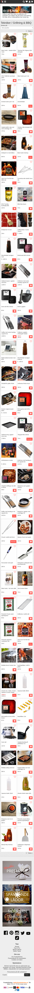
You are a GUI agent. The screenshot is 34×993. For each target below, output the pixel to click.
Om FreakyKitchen (16, 956)
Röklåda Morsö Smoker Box (8, 665)
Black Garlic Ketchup (22, 153)
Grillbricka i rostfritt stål (23, 614)
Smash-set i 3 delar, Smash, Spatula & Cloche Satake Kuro (8, 692)
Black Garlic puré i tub (23, 76)
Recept (17, 946)
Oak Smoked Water (23, 588)
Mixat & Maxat (17, 949)
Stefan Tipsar (17, 951)
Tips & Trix (17, 948)
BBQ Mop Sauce (21, 204)
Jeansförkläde (21, 101)
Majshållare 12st (21, 716)
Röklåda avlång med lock (7, 767)
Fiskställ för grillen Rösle (7, 383)
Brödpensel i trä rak (6, 229)
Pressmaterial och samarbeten (17, 958)
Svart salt (3, 742)
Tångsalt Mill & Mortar (23, 434)
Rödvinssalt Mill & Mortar (23, 255)
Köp (14, 131)
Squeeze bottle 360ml (23, 691)
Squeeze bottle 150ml (7, 793)
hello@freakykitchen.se (20, 982)
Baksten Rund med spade (24, 537)
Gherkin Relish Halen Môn (24, 793)
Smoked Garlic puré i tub (7, 101)
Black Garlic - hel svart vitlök (8, 588)
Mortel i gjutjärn (21, 306)
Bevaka (29, 439)
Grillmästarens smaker (7, 460)
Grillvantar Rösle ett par (24, 383)
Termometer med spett (7, 562)
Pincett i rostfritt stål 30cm (8, 537)
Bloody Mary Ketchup (6, 844)
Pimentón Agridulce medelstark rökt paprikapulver (6, 641)
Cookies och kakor (17, 960)
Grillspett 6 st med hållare (7, 153)
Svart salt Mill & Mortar (7, 306)
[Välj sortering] (17, 27)
